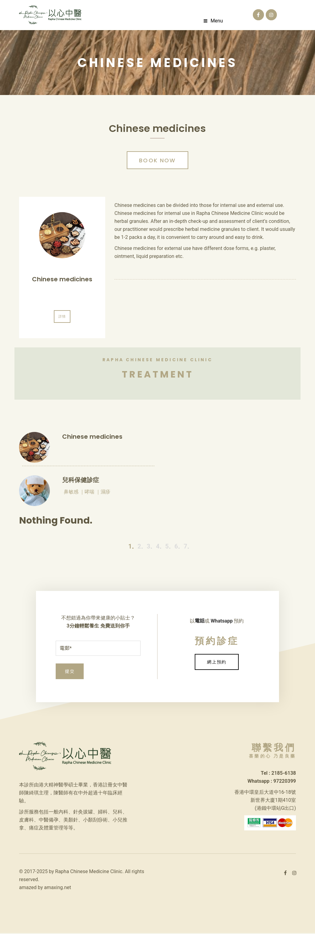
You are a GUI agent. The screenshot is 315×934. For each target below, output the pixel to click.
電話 (200, 622)
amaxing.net (57, 888)
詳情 (62, 317)
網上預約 (216, 663)
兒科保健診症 (80, 481)
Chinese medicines (62, 280)
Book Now (157, 162)
